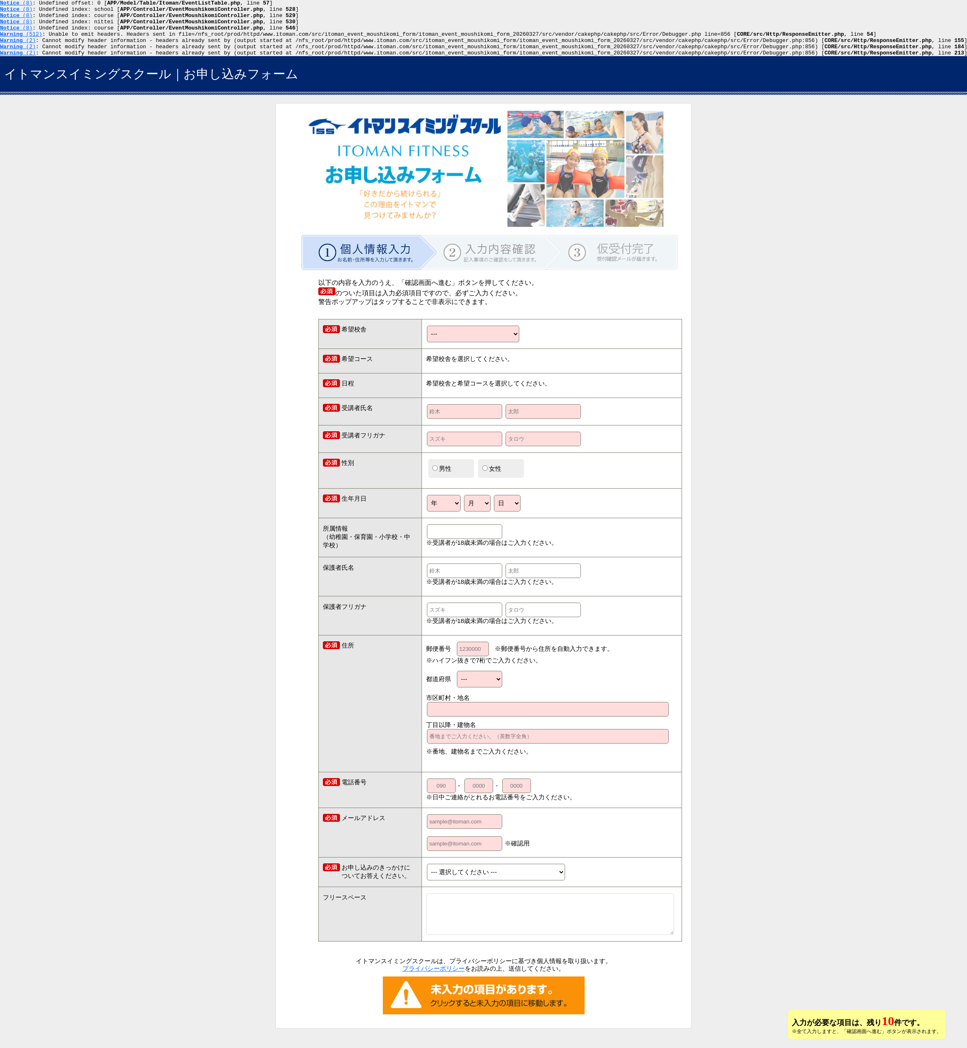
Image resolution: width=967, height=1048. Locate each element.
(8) (16, 3)
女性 (491, 479)
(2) (18, 48)
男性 (441, 479)
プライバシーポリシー (433, 979)
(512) (21, 41)
